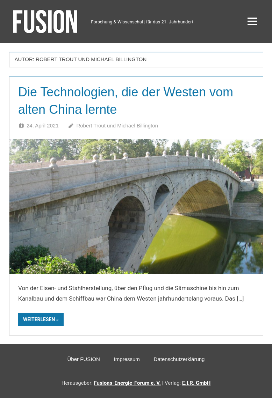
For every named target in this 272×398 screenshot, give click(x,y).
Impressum (127, 359)
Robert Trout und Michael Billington (117, 125)
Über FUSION (83, 359)
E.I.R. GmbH (196, 383)
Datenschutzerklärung (179, 359)
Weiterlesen (39, 319)
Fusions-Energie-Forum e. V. (127, 383)
